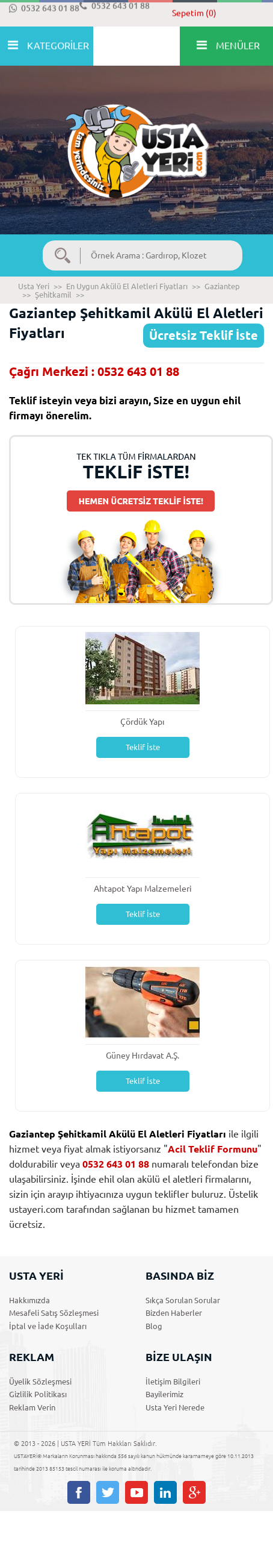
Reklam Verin (32, 1407)
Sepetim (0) (194, 13)
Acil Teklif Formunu (212, 1149)
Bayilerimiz (164, 1394)
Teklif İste (143, 747)
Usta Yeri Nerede (175, 1407)
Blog (154, 1326)
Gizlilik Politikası (38, 1394)
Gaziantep (222, 286)
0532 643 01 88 (44, 8)
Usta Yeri (33, 286)
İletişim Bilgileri (173, 1381)
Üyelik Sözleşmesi (40, 1381)
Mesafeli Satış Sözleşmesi (54, 1313)
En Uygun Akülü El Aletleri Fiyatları (127, 286)
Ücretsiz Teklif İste (203, 335)
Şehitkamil (53, 294)
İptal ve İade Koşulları (48, 1326)
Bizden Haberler (174, 1313)
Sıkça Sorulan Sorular (183, 1300)
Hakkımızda (29, 1300)
